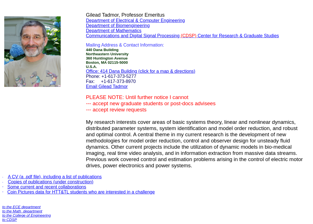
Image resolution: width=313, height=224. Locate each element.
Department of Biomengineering (118, 25)
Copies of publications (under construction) (50, 181)
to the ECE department (21, 207)
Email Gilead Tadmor (107, 86)
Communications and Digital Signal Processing (133, 35)
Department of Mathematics (113, 30)
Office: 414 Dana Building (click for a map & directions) (140, 71)
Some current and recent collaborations (46, 187)
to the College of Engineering (26, 215)
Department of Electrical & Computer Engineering (135, 20)
